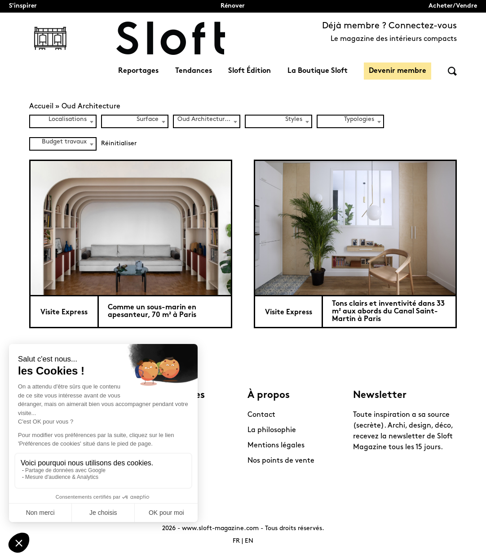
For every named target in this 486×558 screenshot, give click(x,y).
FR (236, 541)
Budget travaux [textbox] (64, 141)
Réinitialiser (119, 143)
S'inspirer (23, 6)
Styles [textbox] (293, 119)
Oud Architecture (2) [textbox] (208, 119)
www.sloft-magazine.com (220, 528)
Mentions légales (276, 445)
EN (249, 541)
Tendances (193, 71)
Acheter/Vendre (453, 6)
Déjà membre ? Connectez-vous (389, 26)
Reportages (138, 71)
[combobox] (63, 121)
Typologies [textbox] (359, 119)
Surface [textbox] (148, 119)
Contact (261, 415)
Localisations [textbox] (68, 119)
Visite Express (64, 312)
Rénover (233, 6)
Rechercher (452, 71)
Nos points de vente (280, 460)
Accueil (41, 106)
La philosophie (271, 430)
